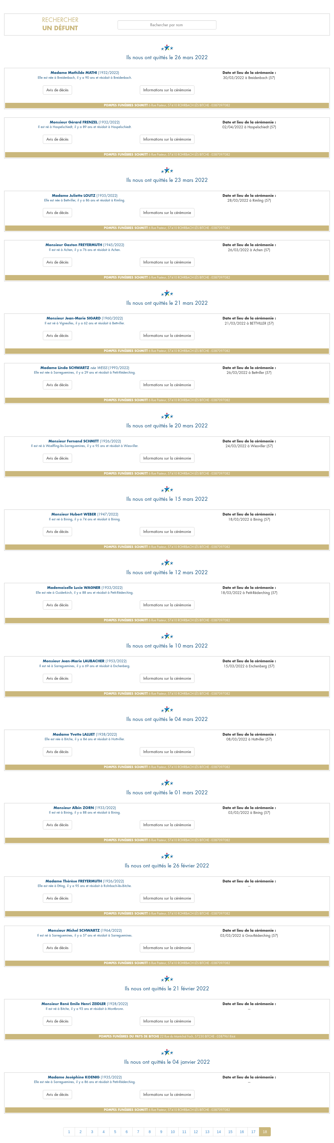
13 (207, 1132)
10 (173, 1132)
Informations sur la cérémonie (167, 90)
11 (184, 1132)
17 (253, 1132)
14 (219, 1132)
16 (242, 1132)
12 (196, 1132)
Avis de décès (57, 90)
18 (265, 1132)
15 (230, 1132)
